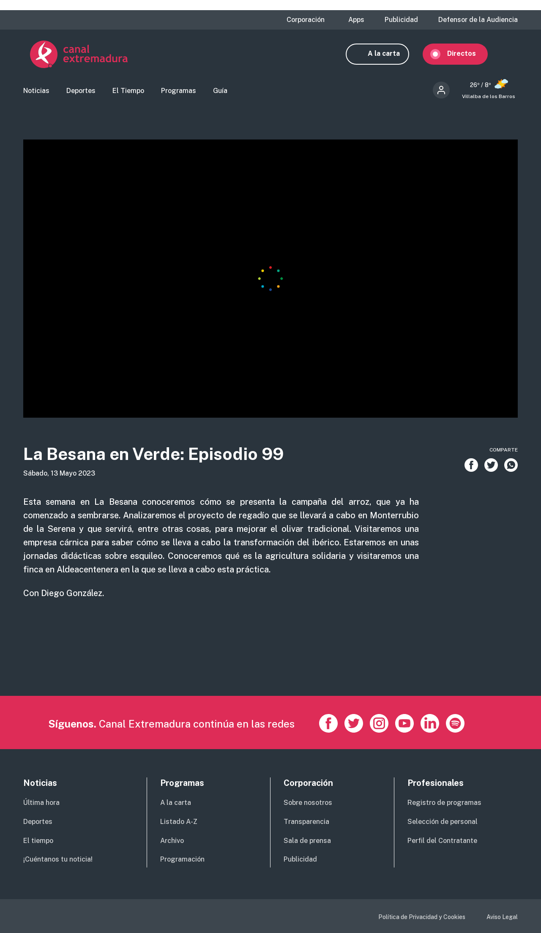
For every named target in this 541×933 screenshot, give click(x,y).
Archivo (172, 841)
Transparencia (306, 822)
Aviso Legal (502, 917)
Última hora (41, 803)
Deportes (81, 91)
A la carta (390, 54)
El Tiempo (128, 91)
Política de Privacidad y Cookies (421, 917)
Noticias (36, 91)
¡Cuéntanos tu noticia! (58, 860)
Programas (178, 91)
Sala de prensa (307, 841)
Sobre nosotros (308, 803)
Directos (468, 54)
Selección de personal (442, 822)
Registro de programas (444, 803)
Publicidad (401, 19)
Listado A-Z (178, 822)
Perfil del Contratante (442, 841)
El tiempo (38, 841)
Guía (220, 91)
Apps (356, 19)
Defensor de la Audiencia (478, 19)
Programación (182, 860)
